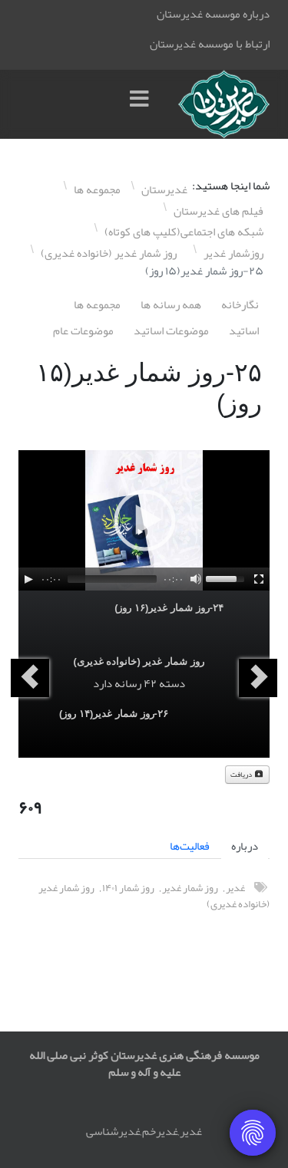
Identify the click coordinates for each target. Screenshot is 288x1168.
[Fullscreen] (259, 579)
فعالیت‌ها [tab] (190, 845)
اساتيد (244, 330)
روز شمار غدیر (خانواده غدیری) (138, 661)
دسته (172, 683)
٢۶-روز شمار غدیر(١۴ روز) (113, 713)
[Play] (28, 579)
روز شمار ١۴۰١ (128, 887)
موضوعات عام (83, 330)
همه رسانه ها (171, 304)
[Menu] (142, 104)
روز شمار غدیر (190, 887)
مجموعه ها (97, 304)
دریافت (247, 774)
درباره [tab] (244, 845)
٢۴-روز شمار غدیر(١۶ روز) (168, 608)
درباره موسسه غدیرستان (213, 13)
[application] (144, 520)
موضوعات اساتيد (171, 330)
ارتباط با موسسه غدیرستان (210, 43)
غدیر (235, 887)
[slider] (112, 579)
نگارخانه (240, 304)
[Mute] (196, 579)
